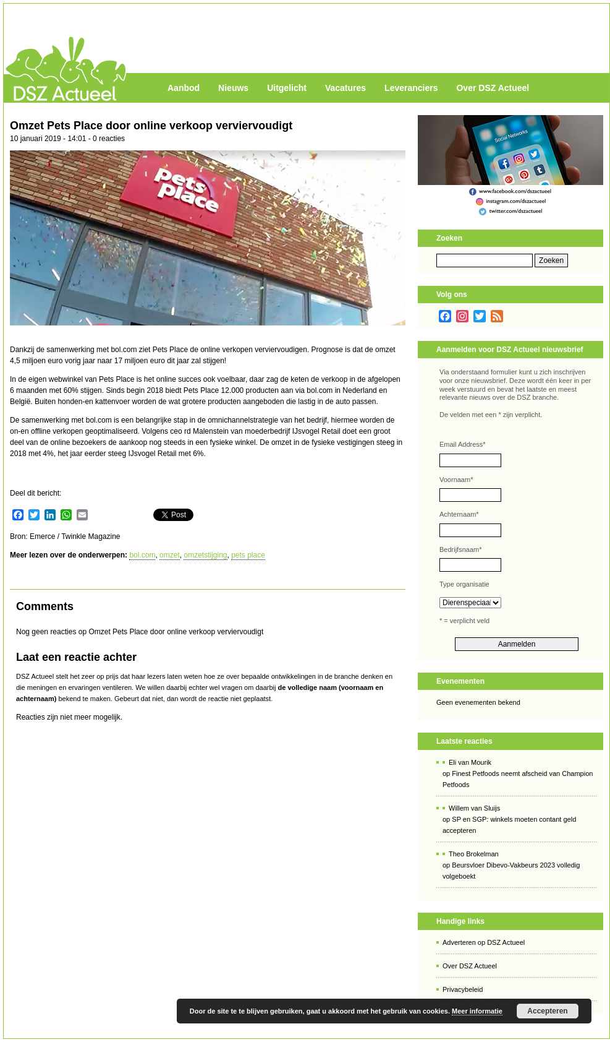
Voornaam (456, 479)
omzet (169, 555)
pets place (248, 555)
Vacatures (345, 88)
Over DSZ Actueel (492, 88)
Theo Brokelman (474, 854)
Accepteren (547, 1011)
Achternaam (459, 514)
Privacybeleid (463, 989)
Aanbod (183, 88)
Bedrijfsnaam (460, 549)
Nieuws (233, 88)
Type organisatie (464, 584)
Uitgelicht (287, 88)
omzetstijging (205, 555)
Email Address (462, 444)
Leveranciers (411, 88)
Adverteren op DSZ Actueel (484, 942)
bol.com (142, 555)
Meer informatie (477, 1011)
